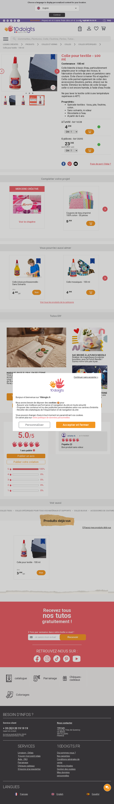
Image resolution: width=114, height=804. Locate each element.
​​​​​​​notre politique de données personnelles (51, 417)
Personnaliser (34, 424)
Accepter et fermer (76, 424)
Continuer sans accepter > (86, 377)
